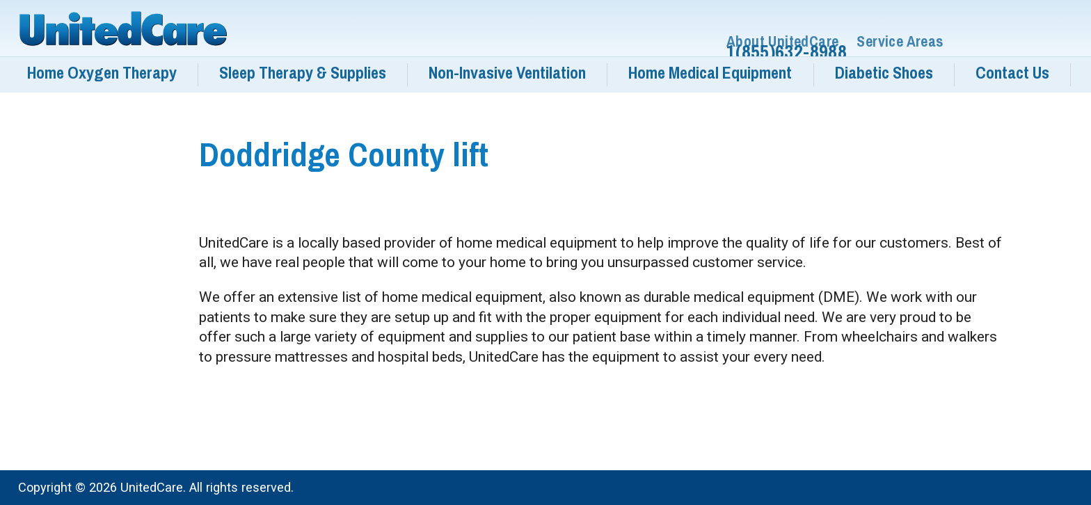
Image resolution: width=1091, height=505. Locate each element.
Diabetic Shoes (884, 73)
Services (1033, 489)
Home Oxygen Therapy (102, 73)
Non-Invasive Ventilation (507, 73)
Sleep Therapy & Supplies (302, 73)
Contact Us (1012, 73)
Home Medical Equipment (710, 73)
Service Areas (900, 42)
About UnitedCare (782, 42)
